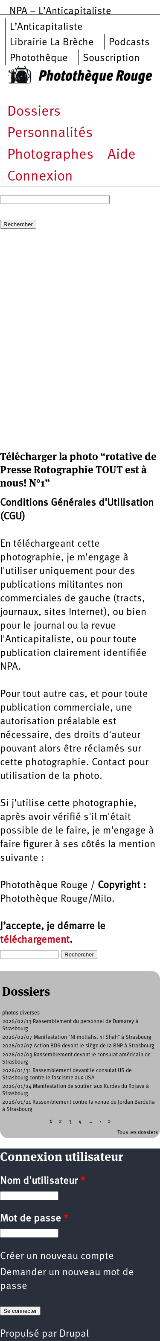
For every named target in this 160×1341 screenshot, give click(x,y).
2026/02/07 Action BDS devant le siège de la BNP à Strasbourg (78, 1046)
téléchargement (35, 940)
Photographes (50, 155)
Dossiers (34, 112)
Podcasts (129, 43)
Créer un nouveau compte (57, 1256)
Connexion (40, 177)
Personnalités (50, 133)
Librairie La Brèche (52, 43)
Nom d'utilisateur (42, 1181)
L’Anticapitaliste (46, 27)
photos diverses (21, 1013)
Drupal (74, 1334)
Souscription (111, 58)
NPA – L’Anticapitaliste (60, 11)
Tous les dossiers (137, 1132)
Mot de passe (34, 1219)
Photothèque (39, 58)
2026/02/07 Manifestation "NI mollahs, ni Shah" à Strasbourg (76, 1037)
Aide (122, 155)
